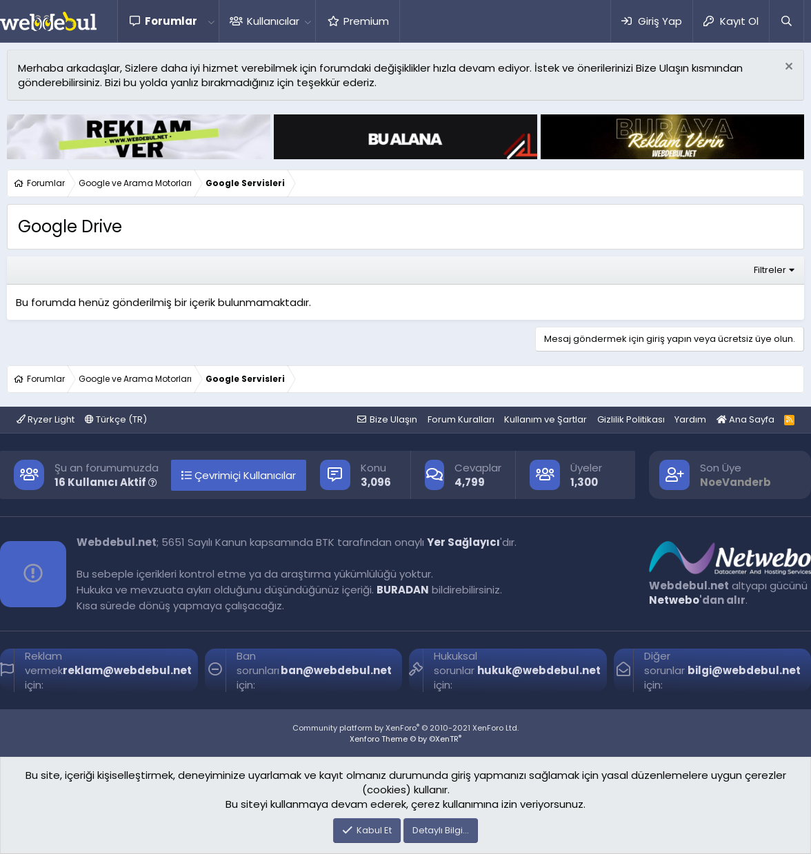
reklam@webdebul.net (127, 670)
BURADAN (403, 589)
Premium (366, 21)
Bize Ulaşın (393, 419)
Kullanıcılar (273, 21)
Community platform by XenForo (405, 727)
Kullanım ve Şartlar (545, 419)
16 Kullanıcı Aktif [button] (105, 482)
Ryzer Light (45, 419)
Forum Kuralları (461, 419)
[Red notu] (787, 68)
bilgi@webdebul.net (744, 670)
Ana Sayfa (745, 419)
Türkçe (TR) (116, 419)
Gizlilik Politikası (631, 419)
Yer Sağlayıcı (463, 542)
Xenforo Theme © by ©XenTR (405, 738)
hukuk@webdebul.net (539, 670)
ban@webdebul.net (336, 670)
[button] (211, 21)
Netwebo (674, 600)
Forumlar (171, 21)
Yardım (690, 419)
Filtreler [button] (770, 269)
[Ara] (786, 21)
